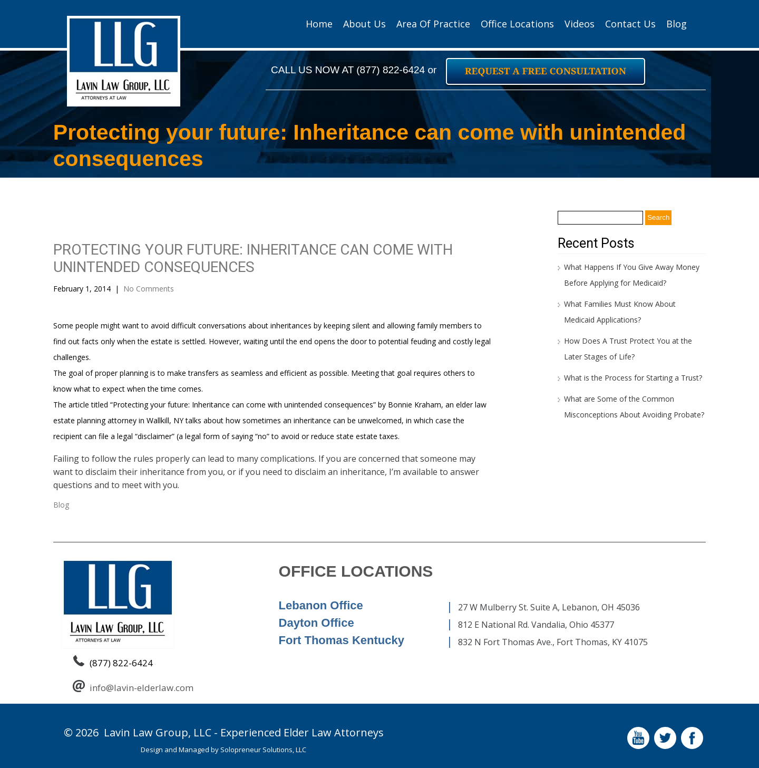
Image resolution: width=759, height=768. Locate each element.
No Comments (148, 289)
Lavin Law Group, (147, 732)
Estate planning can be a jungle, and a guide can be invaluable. (164, 534)
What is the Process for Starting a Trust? (633, 378)
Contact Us (630, 23)
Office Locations (517, 23)
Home (319, 23)
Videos (580, 23)
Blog (676, 23)
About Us (364, 23)
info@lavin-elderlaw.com (141, 688)
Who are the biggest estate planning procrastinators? (395, 534)
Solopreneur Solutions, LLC (263, 749)
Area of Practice (433, 23)
